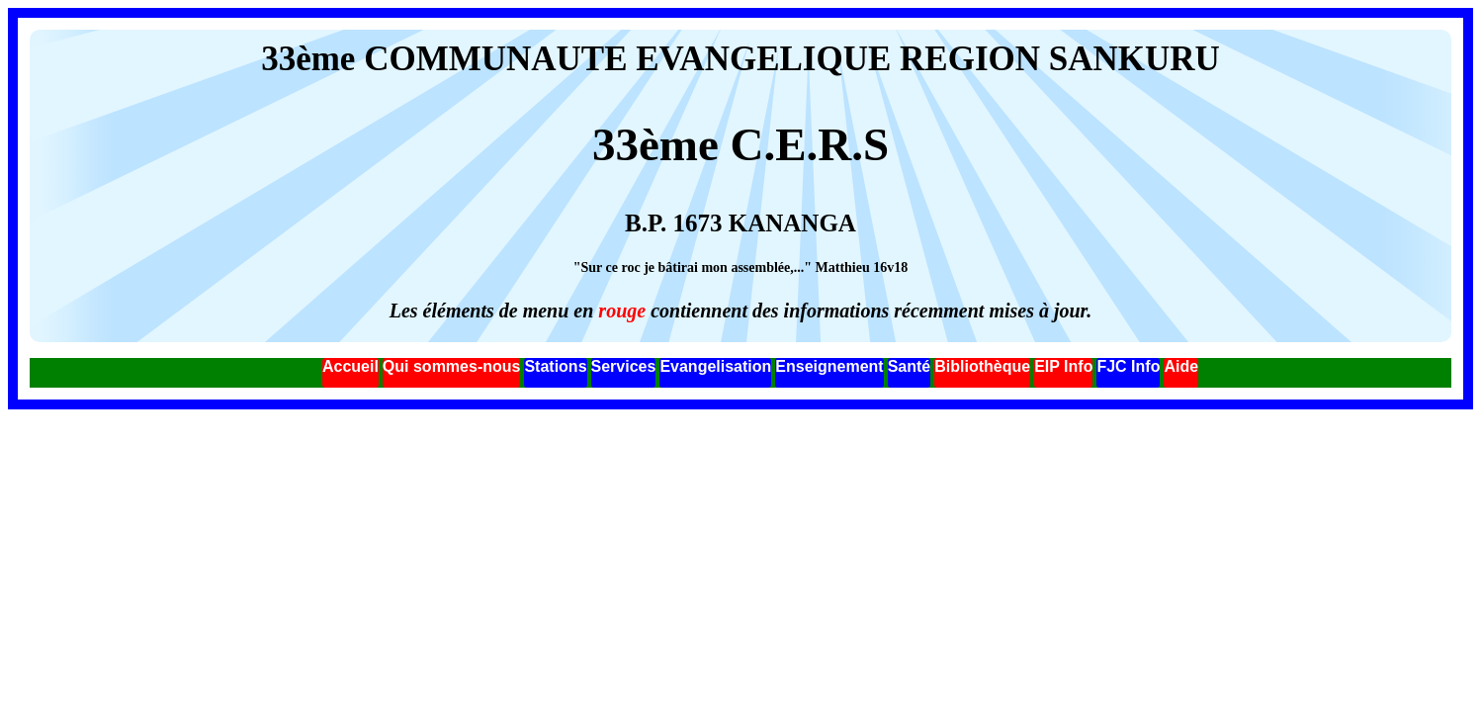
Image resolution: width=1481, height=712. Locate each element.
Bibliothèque (982, 366)
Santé (909, 366)
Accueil (350, 366)
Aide (1181, 366)
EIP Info (1063, 366)
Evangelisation (715, 366)
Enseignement (829, 366)
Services (623, 366)
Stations (555, 366)
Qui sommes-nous (452, 366)
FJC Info (1128, 366)
